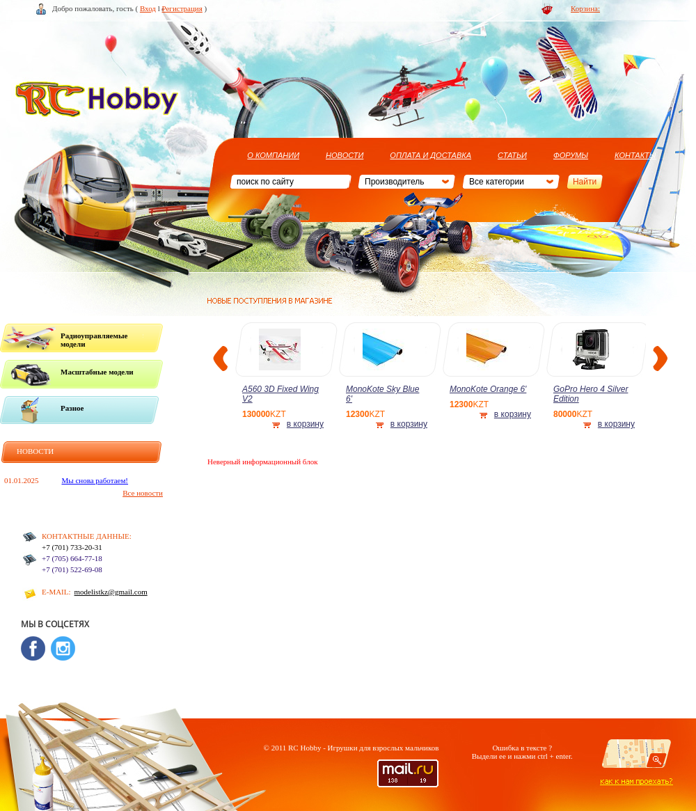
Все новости (142, 493)
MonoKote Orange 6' (488, 389)
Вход (148, 8)
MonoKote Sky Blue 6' (382, 394)
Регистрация (182, 8)
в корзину (305, 424)
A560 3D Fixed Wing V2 (280, 394)
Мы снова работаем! (95, 480)
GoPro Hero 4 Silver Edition (590, 394)
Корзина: (585, 8)
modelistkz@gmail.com (111, 592)
